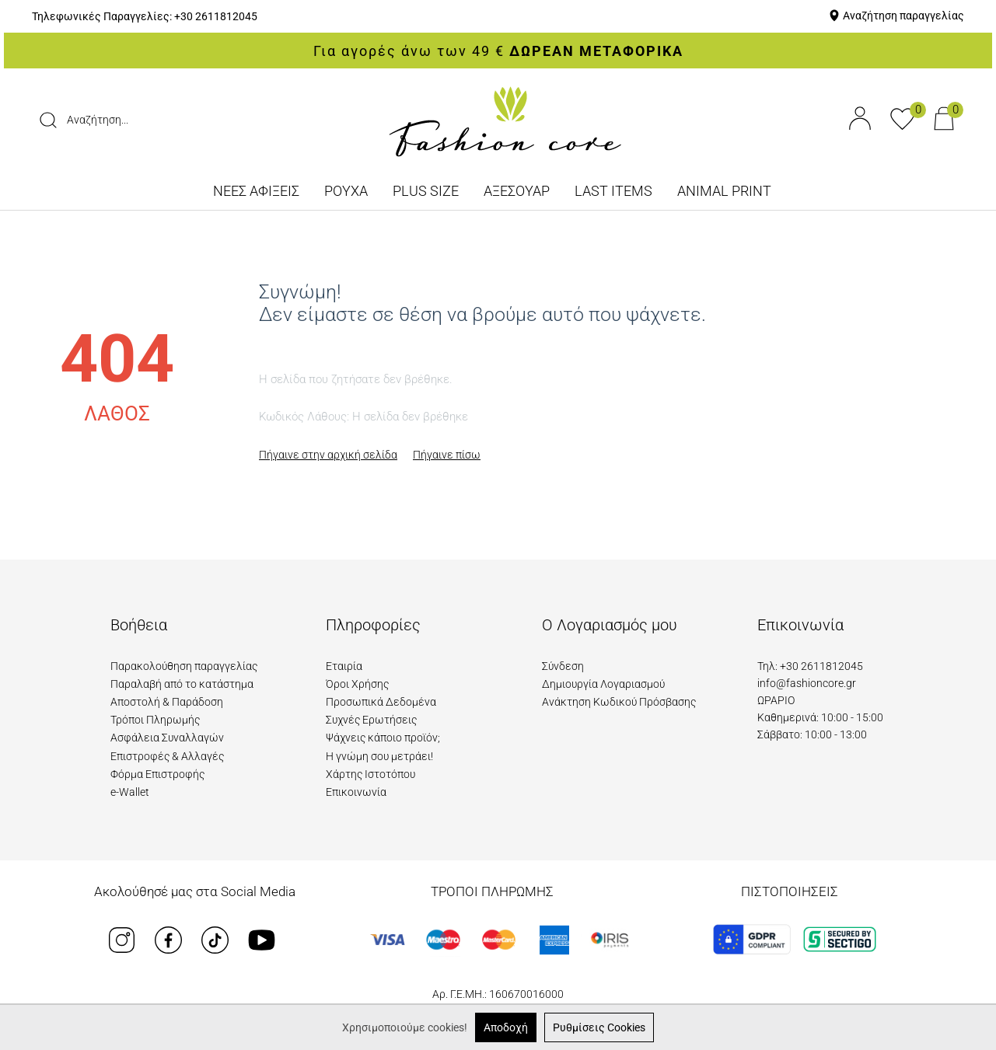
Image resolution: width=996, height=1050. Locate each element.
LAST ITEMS (613, 191)
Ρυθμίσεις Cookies (599, 1027)
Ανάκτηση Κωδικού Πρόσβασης (619, 702)
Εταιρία (344, 666)
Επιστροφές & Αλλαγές (167, 756)
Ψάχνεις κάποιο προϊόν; (383, 737)
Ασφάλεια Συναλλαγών (167, 737)
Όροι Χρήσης (357, 684)
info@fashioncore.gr (806, 683)
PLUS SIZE (426, 191)
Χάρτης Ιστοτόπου (370, 774)
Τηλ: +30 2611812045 (810, 666)
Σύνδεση (563, 666)
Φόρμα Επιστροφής (157, 774)
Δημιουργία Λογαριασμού (603, 684)
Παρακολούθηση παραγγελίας (183, 666)
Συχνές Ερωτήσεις (371, 719)
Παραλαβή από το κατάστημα (181, 684)
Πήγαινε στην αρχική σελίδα (328, 454)
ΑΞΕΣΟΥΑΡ (517, 191)
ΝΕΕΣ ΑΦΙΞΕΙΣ (256, 191)
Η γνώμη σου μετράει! (379, 756)
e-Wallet (129, 792)
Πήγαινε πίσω (447, 454)
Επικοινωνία (356, 792)
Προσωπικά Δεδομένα (381, 702)
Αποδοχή (506, 1027)
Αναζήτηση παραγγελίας (903, 15)
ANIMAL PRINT (724, 191)
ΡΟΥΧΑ (346, 191)
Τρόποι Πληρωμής (155, 719)
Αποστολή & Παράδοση (166, 702)
